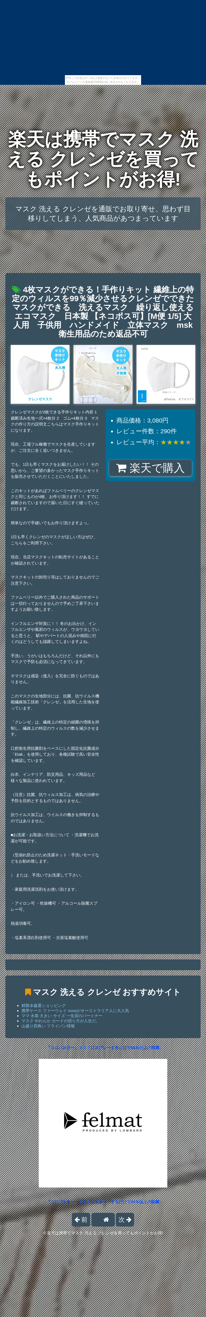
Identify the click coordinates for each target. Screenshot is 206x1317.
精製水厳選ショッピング (43, 1005)
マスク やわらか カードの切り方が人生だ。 (60, 1020)
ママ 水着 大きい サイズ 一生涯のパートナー (61, 1015)
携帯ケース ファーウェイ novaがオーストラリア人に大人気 (75, 1010)
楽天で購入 (150, 468)
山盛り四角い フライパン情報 (48, 1026)
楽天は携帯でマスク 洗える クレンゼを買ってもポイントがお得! (103, 159)
